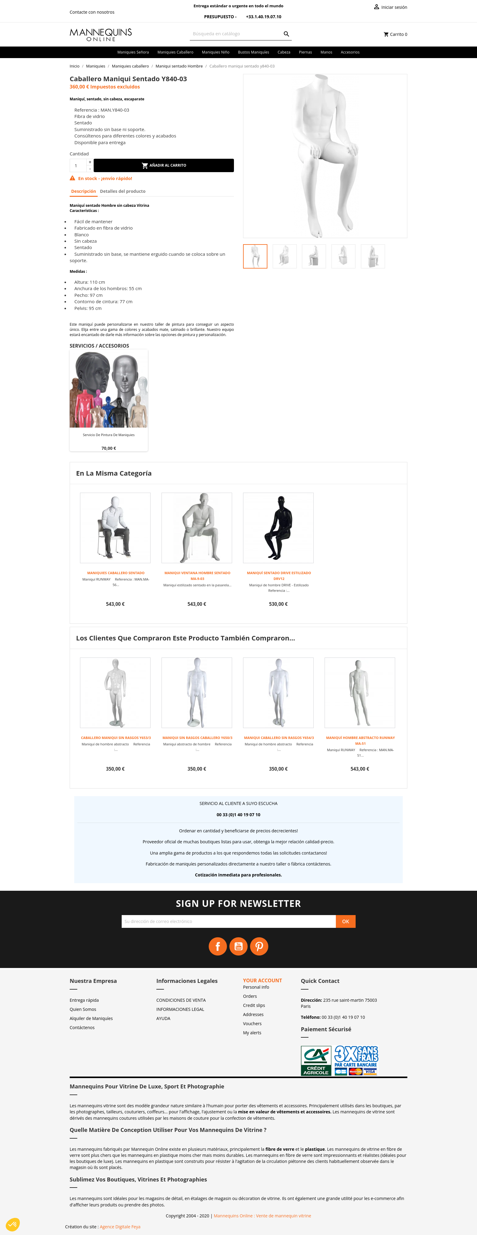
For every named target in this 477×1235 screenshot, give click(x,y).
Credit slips (254, 1005)
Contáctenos (82, 1027)
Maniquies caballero (175, 52)
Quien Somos (83, 1009)
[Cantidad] (78, 165)
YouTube (238, 946)
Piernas (305, 52)
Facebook (218, 946)
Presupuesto (215, 16)
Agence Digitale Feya (120, 1227)
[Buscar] (241, 33)
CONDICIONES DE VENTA (181, 1000)
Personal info (256, 987)
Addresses (253, 1014)
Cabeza (284, 52)
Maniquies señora (133, 52)
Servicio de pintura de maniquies (108, 434)
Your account (262, 980)
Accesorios (350, 52)
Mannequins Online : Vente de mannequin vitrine (262, 1216)
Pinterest (259, 946)
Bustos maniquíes (253, 52)
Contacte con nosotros (92, 12)
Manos (327, 52)
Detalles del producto (123, 191)
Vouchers (252, 1023)
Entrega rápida (84, 1000)
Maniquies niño (216, 52)
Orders (250, 996)
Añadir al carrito (163, 165)
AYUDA (163, 1018)
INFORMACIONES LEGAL (180, 1009)
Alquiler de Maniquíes (91, 1018)
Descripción (83, 191)
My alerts (252, 1033)
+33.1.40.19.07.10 (259, 16)
